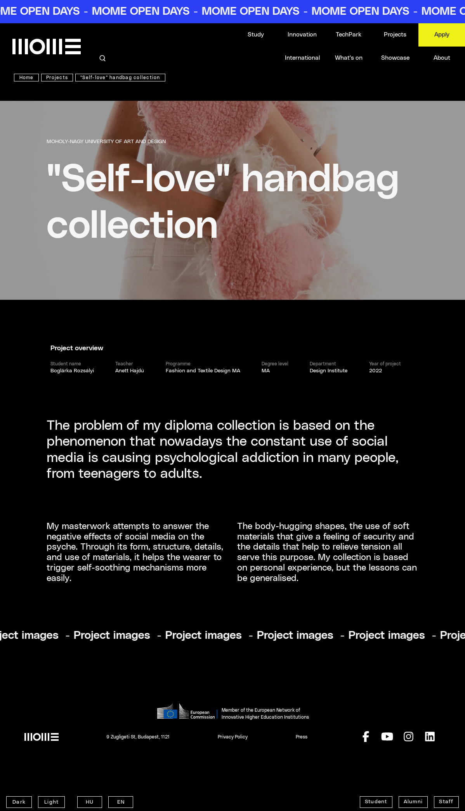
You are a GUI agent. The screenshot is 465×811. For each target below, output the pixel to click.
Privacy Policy (233, 737)
